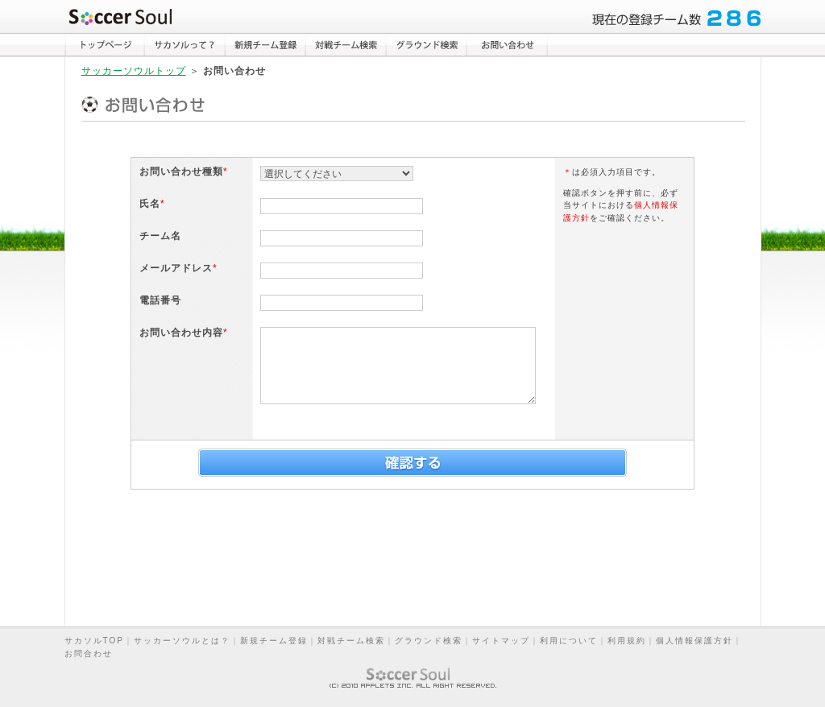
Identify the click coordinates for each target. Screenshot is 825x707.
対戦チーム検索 (351, 640)
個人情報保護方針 (694, 640)
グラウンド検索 (428, 640)
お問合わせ (88, 653)
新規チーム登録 (274, 640)
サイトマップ (501, 640)
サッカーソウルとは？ (182, 640)
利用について (569, 640)
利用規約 (626, 640)
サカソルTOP (94, 640)
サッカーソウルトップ (133, 70)
